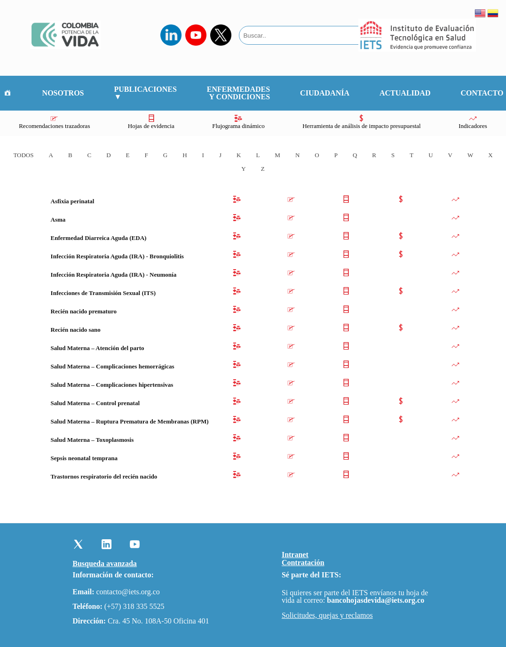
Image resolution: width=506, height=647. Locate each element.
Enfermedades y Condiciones (238, 93)
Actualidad (405, 93)
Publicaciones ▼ (145, 93)
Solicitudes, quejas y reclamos (327, 615)
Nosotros (63, 93)
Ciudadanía (324, 93)
